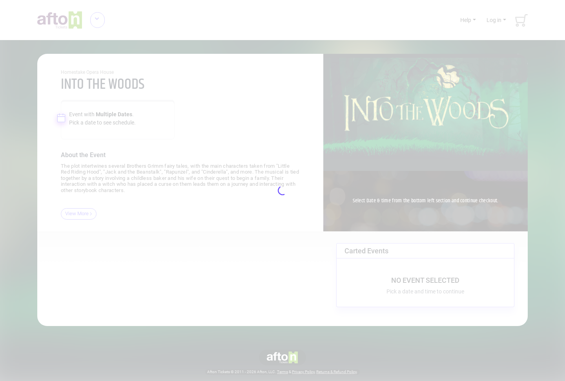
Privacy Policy (303, 372)
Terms (282, 372)
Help (465, 20)
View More (78, 213)
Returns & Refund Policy (336, 372)
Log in (494, 20)
